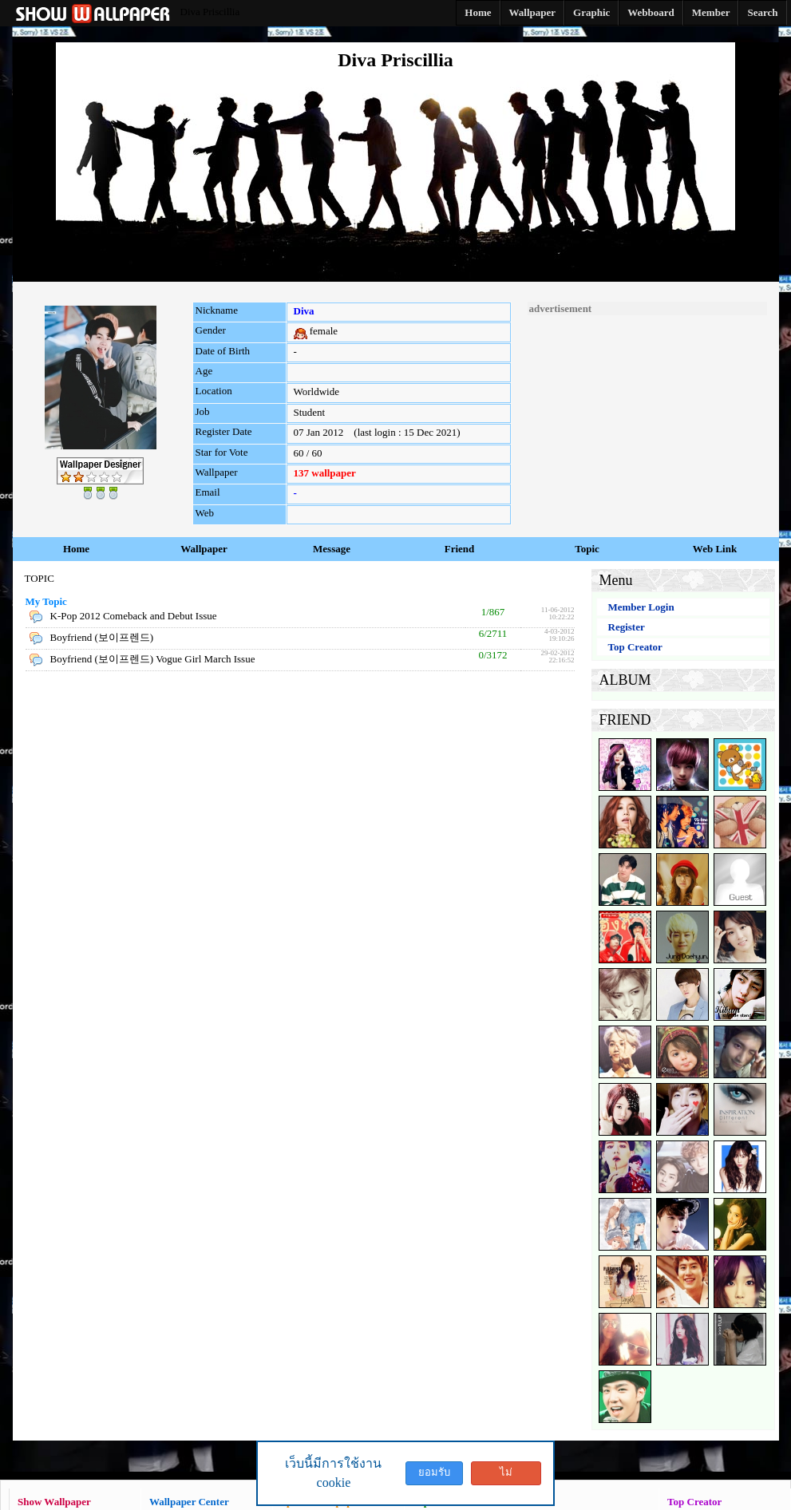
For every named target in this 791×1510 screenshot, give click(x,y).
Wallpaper (203, 549)
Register (626, 627)
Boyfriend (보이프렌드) (102, 637)
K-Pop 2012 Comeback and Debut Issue (133, 616)
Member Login (641, 607)
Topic (587, 549)
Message (331, 549)
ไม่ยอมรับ (506, 1475)
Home (76, 549)
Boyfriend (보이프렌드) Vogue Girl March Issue (152, 659)
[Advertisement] (647, 415)
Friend (460, 549)
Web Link (715, 549)
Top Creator (635, 647)
